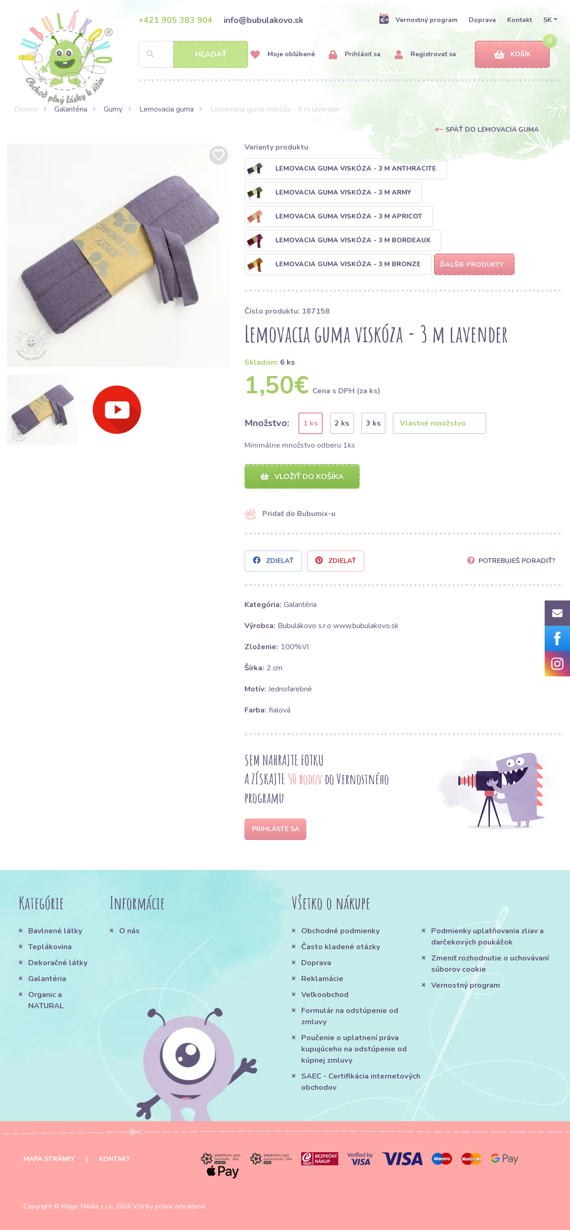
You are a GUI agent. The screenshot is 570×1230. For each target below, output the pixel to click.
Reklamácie (322, 979)
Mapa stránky (49, 1159)
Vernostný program (418, 19)
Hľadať (211, 54)
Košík (512, 55)
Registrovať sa (425, 55)
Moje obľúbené (283, 55)
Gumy (113, 109)
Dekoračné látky (57, 963)
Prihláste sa (275, 829)
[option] (119, 255)
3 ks (373, 423)
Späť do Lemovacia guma (492, 129)
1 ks (310, 423)
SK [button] (547, 19)
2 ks (342, 423)
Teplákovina (50, 947)
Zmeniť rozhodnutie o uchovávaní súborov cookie (490, 964)
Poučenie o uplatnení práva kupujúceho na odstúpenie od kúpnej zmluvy (354, 1049)
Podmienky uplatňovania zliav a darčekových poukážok (487, 936)
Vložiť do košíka (302, 477)
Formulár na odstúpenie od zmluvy (349, 1016)
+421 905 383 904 (175, 20)
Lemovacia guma (166, 109)
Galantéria (70, 109)
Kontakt (519, 19)
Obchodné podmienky (340, 931)
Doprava (482, 19)
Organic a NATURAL (46, 1000)
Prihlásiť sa (354, 55)
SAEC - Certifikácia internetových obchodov (360, 1082)
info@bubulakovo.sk (263, 20)
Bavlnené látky (55, 931)
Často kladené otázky (340, 947)
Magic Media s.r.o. (87, 1206)
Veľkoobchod (325, 995)
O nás (129, 931)
